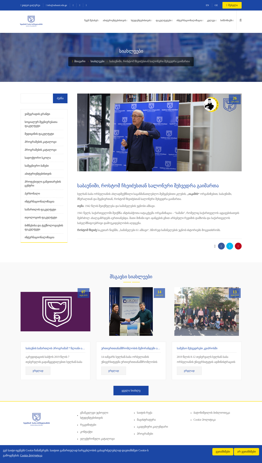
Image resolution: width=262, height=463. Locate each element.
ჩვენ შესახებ (91, 20)
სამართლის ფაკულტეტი (40, 209)
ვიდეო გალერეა (30, 5)
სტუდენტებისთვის (141, 20)
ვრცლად (38, 370)
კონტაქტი (86, 431)
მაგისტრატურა (146, 419)
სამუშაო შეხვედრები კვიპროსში (197, 348)
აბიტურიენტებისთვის (114, 20)
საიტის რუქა (144, 412)
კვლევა (211, 20)
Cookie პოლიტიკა (205, 419)
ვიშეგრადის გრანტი (37, 114)
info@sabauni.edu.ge (56, 5)
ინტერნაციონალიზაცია (189, 20)
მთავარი (79, 61)
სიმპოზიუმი (226, 20)
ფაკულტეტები (163, 20)
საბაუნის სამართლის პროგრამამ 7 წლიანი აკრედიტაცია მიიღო (66, 348)
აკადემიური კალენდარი (152, 426)
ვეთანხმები (223, 451)
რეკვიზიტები (88, 424)
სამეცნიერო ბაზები (37, 165)
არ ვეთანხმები (246, 451)
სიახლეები (97, 61)
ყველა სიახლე (131, 390)
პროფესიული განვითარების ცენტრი (43, 183)
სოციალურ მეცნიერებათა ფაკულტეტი (41, 124)
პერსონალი (32, 193)
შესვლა (232, 5)
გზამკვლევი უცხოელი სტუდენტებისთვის (94, 415)
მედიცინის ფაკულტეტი (39, 133)
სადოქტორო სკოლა (38, 157)
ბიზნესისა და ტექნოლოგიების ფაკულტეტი (44, 227)
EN (207, 5)
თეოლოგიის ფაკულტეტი (41, 217)
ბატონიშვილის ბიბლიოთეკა (212, 412)
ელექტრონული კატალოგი (97, 438)
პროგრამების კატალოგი (41, 141)
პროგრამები (145, 433)
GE (216, 5)
